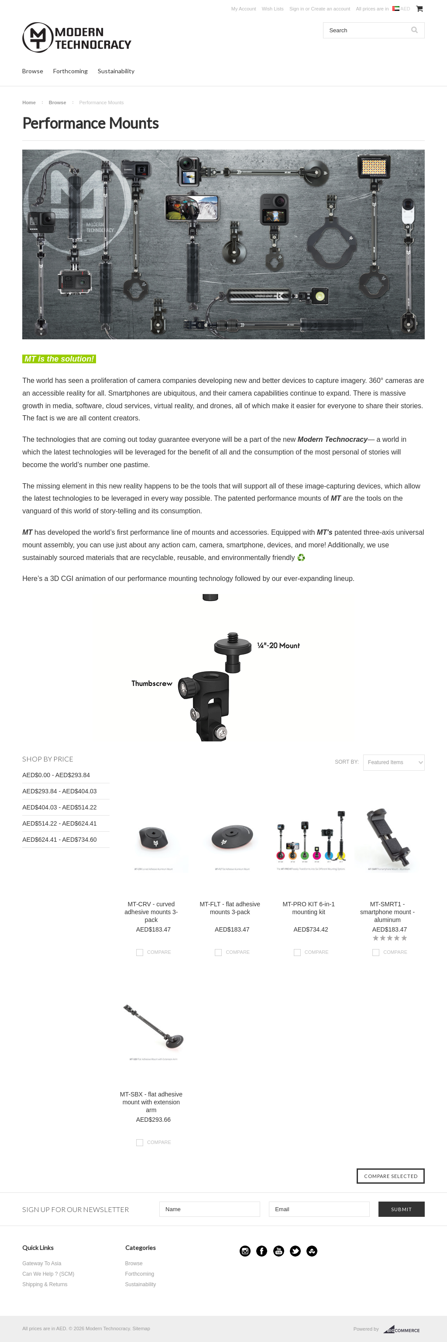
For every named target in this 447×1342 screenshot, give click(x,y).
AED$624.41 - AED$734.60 (59, 839)
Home (29, 102)
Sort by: (347, 762)
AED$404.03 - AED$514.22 (59, 807)
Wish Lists (273, 8)
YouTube (278, 1251)
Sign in (296, 8)
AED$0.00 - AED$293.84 (56, 775)
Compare (159, 952)
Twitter (295, 1251)
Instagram (245, 1251)
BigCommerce (404, 1329)
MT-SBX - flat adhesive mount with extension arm (151, 1102)
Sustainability (116, 71)
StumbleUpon (311, 1251)
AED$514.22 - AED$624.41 (59, 823)
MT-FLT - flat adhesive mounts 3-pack (229, 908)
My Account (243, 8)
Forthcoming (70, 71)
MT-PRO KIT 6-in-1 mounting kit (308, 908)
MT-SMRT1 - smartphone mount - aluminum (387, 912)
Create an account (330, 8)
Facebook (261, 1251)
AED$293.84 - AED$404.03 (59, 791)
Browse (32, 71)
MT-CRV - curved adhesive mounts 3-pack (151, 912)
